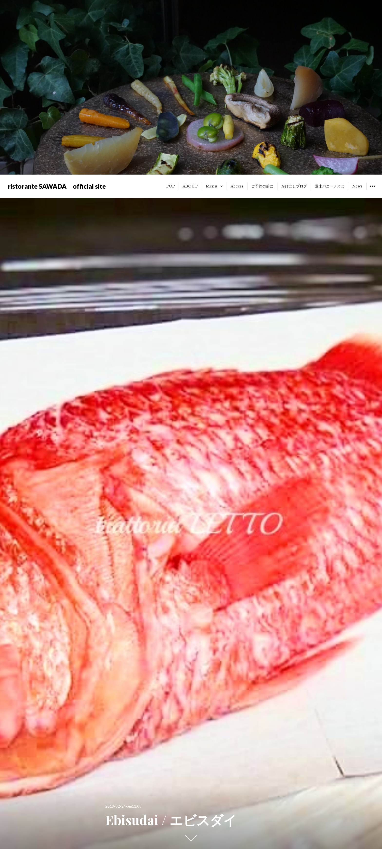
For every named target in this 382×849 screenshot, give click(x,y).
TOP (170, 186)
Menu (211, 186)
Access (237, 186)
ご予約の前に (262, 186)
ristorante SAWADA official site (57, 186)
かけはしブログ (294, 186)
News (357, 186)
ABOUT (190, 186)
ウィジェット (372, 189)
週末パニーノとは (329, 186)
